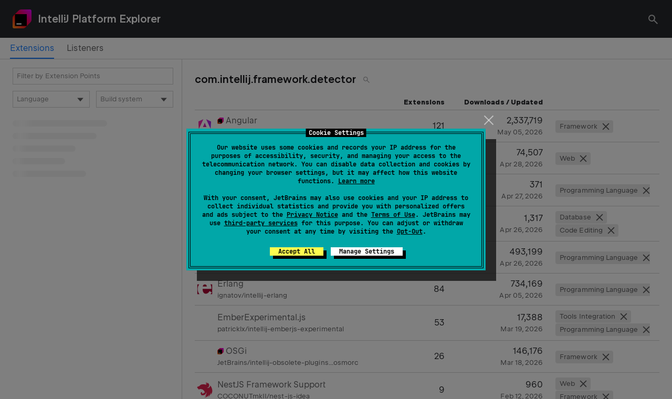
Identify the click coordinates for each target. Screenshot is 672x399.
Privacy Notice (312, 215)
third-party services (261, 223)
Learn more (356, 181)
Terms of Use (393, 215)
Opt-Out (410, 231)
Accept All (296, 251)
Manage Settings (366, 251)
